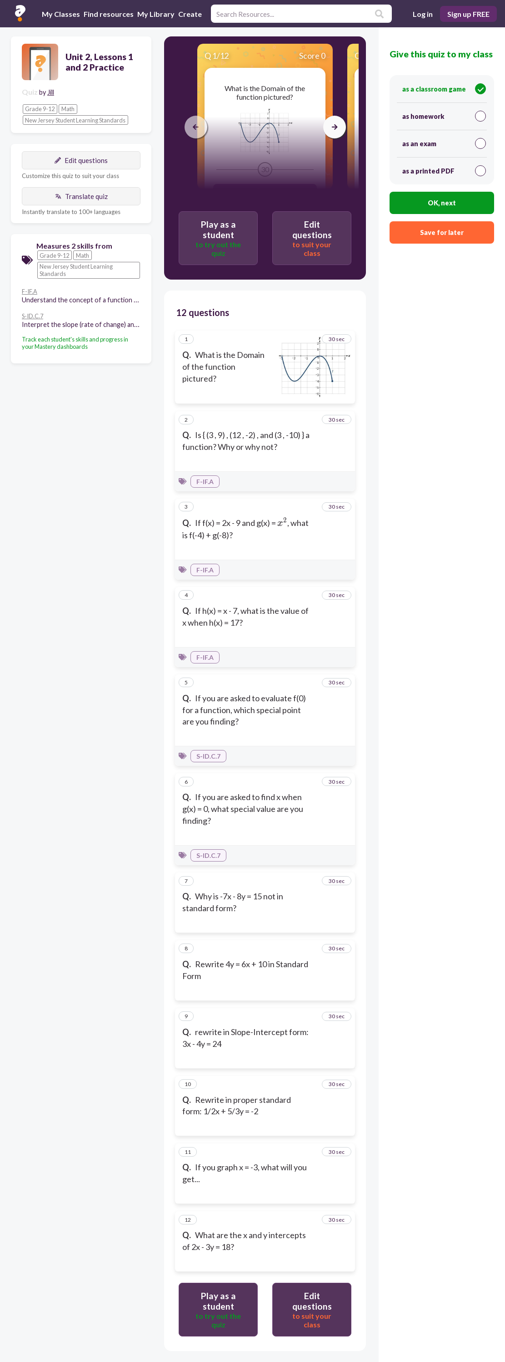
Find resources (109, 14)
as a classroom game (444, 88)
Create (190, 14)
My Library (156, 14)
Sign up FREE (468, 14)
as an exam (444, 143)
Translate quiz (81, 196)
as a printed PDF (444, 170)
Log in (423, 14)
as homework (444, 116)
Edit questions (81, 160)
